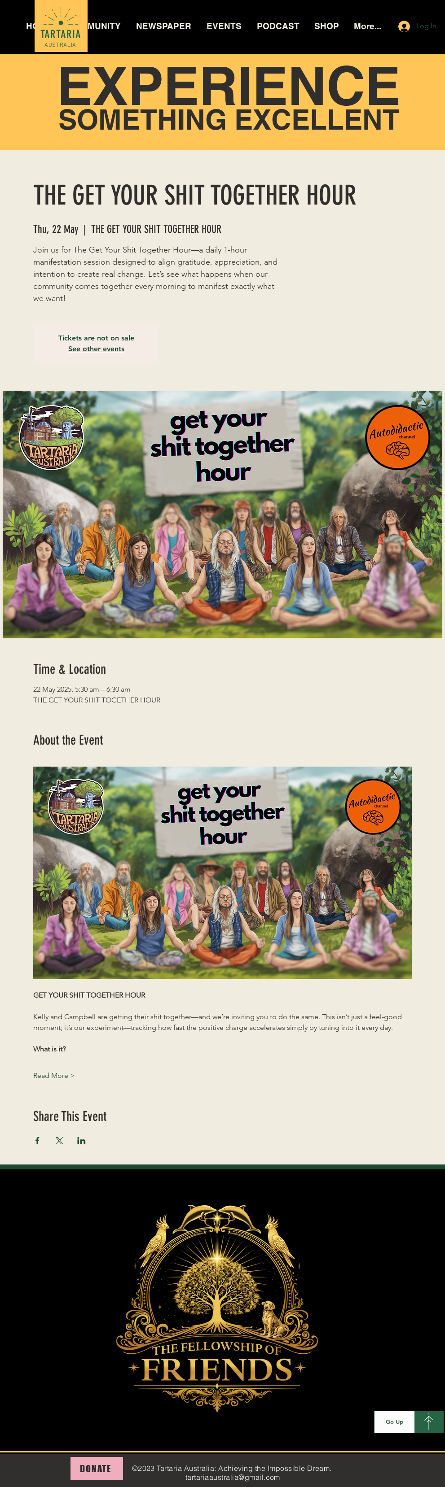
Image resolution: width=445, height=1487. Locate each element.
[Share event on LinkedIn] (81, 1140)
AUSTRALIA (60, 45)
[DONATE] (96, 1468)
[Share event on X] (59, 1140)
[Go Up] (394, 1422)
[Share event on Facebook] (37, 1140)
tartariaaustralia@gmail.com (232, 1477)
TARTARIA (61, 34)
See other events (96, 348)
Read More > (54, 1075)
